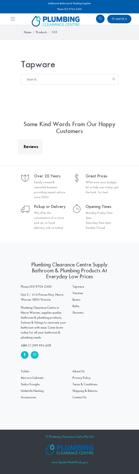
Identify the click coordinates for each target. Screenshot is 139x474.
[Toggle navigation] (13, 19)
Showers (78, 313)
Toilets (25, 371)
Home (27, 32)
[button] (18, 158)
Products (41, 32)
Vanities (77, 293)
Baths (75, 306)
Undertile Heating (32, 391)
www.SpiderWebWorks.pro (69, 462)
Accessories (28, 397)
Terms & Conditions (85, 384)
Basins (76, 300)
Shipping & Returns (84, 391)
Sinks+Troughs (30, 384)
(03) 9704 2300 (40, 287)
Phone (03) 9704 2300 (69, 9)
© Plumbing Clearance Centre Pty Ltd (69, 437)
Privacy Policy (81, 378)
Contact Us (79, 397)
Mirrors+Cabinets (32, 378)
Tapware (78, 287)
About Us (78, 371)
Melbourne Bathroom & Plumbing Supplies (69, 3)
